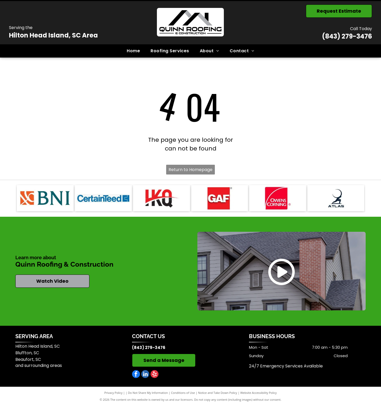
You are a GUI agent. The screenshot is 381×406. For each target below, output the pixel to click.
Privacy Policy (113, 393)
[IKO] (161, 198)
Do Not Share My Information (148, 393)
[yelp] (154, 374)
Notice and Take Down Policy (217, 393)
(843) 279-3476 (347, 36)
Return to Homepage (190, 170)
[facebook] (136, 374)
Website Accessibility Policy (258, 393)
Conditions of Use (183, 393)
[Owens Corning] (277, 198)
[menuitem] (133, 50)
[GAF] (219, 198)
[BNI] (45, 198)
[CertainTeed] (103, 198)
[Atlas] (335, 198)
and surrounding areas (38, 365)
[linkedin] (145, 374)
